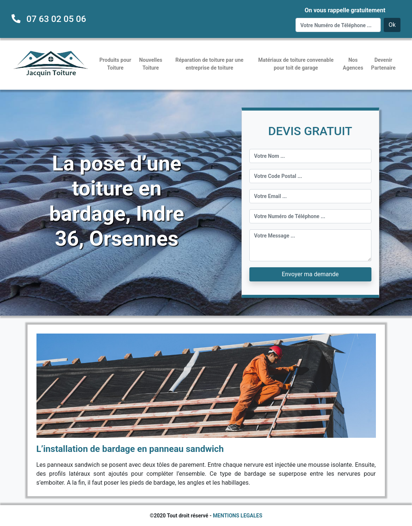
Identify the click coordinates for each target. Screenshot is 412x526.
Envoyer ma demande (310, 274)
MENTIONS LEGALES (237, 516)
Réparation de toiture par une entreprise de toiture (209, 64)
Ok (392, 24)
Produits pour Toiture (115, 64)
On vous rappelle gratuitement (344, 10)
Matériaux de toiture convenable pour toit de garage (296, 64)
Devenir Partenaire (383, 64)
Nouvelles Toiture (150, 64)
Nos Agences (353, 64)
